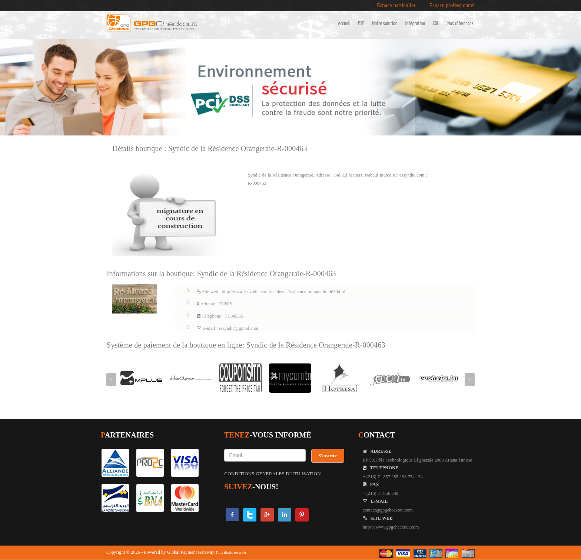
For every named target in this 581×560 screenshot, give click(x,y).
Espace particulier (396, 5)
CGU (436, 23)
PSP (361, 23)
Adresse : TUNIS (214, 303)
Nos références (460, 23)
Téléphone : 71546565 (220, 316)
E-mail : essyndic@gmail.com (227, 328)
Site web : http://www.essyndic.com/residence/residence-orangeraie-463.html (271, 291)
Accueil (344, 23)
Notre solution (384, 23)
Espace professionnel (452, 5)
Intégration (415, 23)
